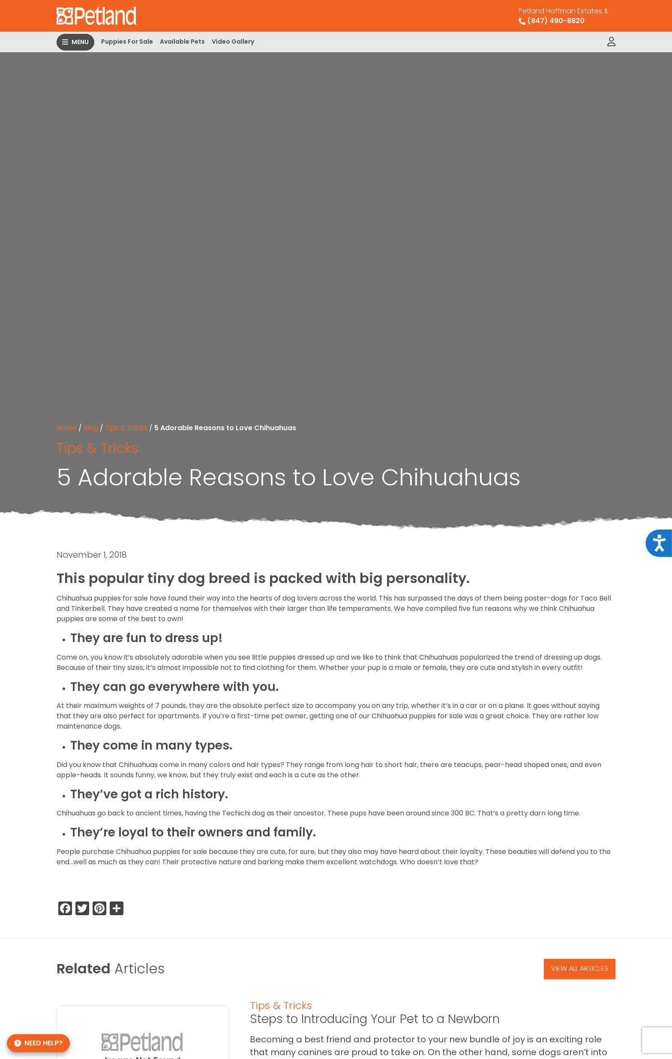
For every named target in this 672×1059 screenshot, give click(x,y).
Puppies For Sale (127, 41)
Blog (91, 428)
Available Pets (182, 41)
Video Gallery (233, 41)
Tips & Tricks (126, 428)
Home (67, 428)
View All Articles (579, 968)
